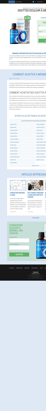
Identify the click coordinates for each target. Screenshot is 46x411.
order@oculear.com (36, 273)
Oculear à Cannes (14, 130)
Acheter (19, 254)
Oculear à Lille (13, 145)
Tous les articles (35, 217)
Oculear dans (13, 159)
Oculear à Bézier (13, 162)
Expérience (27, 268)
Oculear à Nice (13, 127)
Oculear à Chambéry (14, 142)
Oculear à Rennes (14, 151)
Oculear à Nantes (13, 148)
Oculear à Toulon (13, 154)
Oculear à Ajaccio (13, 133)
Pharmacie (11, 268)
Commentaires (19, 268)
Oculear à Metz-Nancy (14, 157)
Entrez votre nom (13, 237)
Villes (41, 268)
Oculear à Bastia (13, 136)
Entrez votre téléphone (14, 244)
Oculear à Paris (13, 124)
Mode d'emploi (34, 268)
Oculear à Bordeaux (14, 139)
